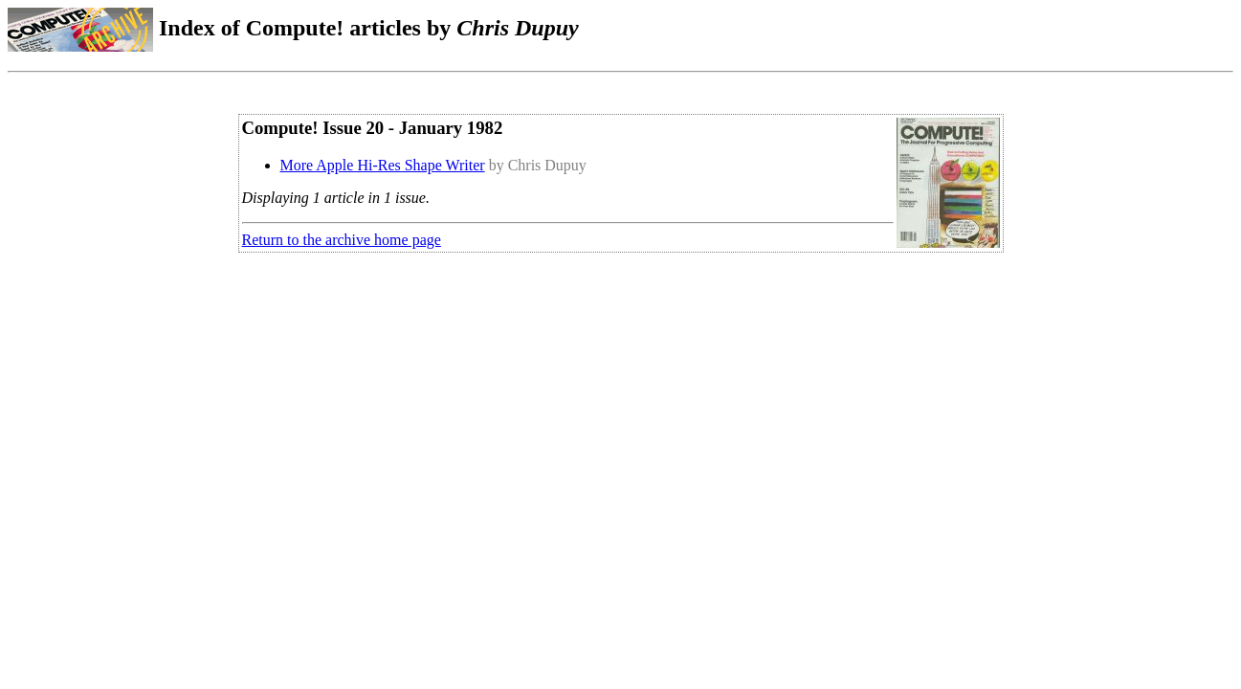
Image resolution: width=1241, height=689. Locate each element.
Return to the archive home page (341, 240)
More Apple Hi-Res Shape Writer (382, 165)
